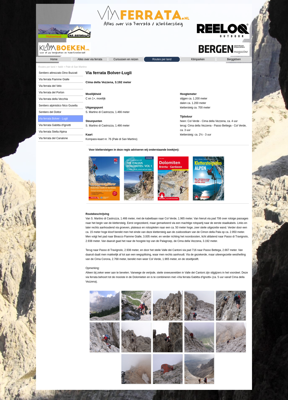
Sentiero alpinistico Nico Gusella (58, 105)
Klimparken (198, 59)
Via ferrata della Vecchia (53, 99)
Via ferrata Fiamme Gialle (54, 79)
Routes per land (161, 59)
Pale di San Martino (76, 66)
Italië (60, 66)
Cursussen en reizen (125, 59)
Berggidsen (234, 59)
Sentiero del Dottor (50, 112)
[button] (104, 305)
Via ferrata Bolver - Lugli (53, 118)
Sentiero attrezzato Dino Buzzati (58, 72)
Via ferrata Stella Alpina (53, 131)
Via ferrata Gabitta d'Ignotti (55, 125)
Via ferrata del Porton (51, 92)
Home (53, 59)
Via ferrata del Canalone (53, 138)
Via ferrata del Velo (50, 85)
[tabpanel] (168, 79)
